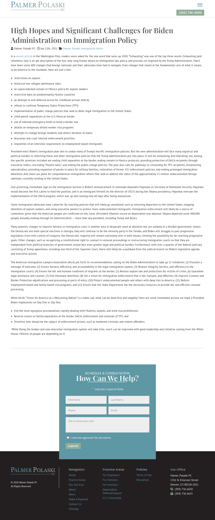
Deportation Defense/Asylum (112, 491)
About (72, 489)
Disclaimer (142, 480)
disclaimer (105, 437)
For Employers (111, 475)
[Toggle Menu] (200, 4)
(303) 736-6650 (190, 13)
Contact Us (75, 504)
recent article (24, 56)
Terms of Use (144, 475)
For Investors (110, 484)
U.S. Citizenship (112, 498)
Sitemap (74, 509)
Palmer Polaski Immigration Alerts (83, 48)
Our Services (76, 484)
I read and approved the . (91, 437)
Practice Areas (77, 480)
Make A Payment (78, 499)
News (72, 494)
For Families (110, 480)
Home (72, 475)
